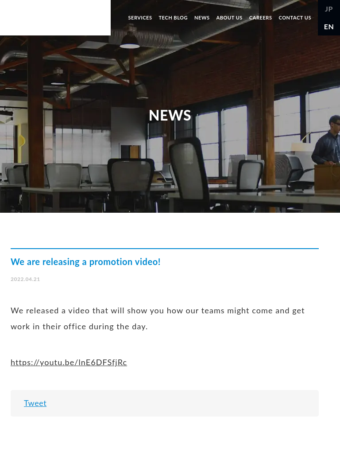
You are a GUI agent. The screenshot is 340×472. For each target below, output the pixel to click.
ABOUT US (229, 17)
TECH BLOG (173, 17)
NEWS (201, 17)
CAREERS (260, 17)
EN (329, 26)
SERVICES (140, 17)
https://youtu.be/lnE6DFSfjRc (69, 362)
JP (329, 8)
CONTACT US (294, 17)
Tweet (35, 403)
